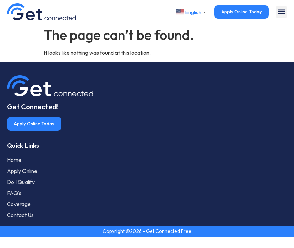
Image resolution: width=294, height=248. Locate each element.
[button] (281, 12)
